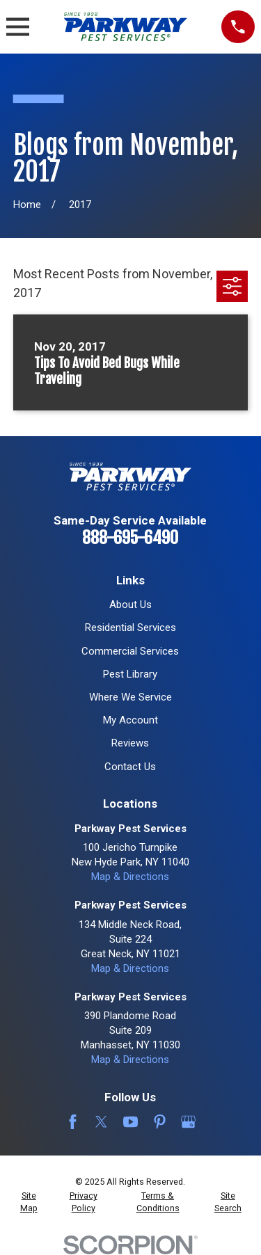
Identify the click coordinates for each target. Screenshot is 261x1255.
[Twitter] (101, 1121)
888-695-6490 (130, 537)
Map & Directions (130, 876)
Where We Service (130, 697)
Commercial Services (130, 651)
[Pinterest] (159, 1121)
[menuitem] (29, 1202)
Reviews (130, 743)
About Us (130, 604)
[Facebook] (72, 1121)
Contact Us (130, 766)
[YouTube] (130, 1121)
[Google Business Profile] (188, 1121)
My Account (130, 720)
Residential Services (130, 627)
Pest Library (130, 674)
